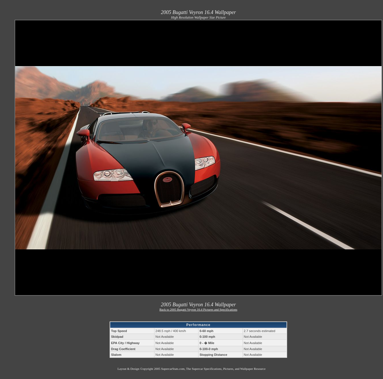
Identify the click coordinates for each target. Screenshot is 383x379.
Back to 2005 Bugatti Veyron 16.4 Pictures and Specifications (198, 309)
